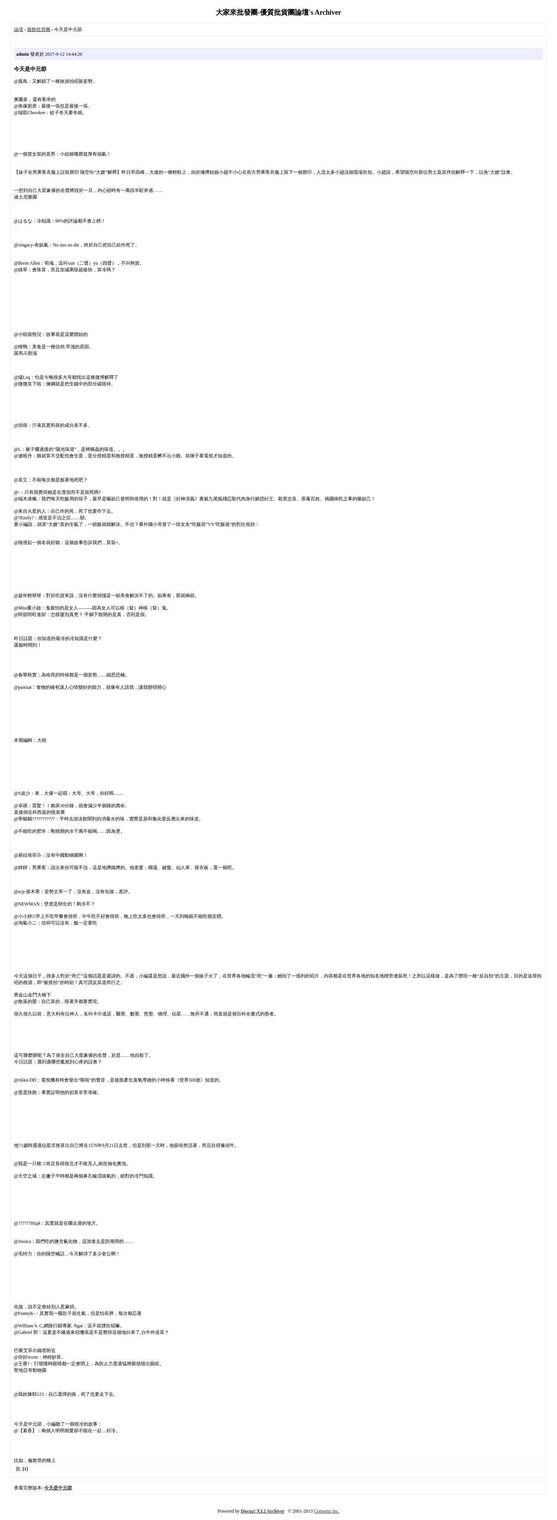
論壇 (18, 29)
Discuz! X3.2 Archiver (263, 1511)
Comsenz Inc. (326, 1511)
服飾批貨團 (38, 29)
